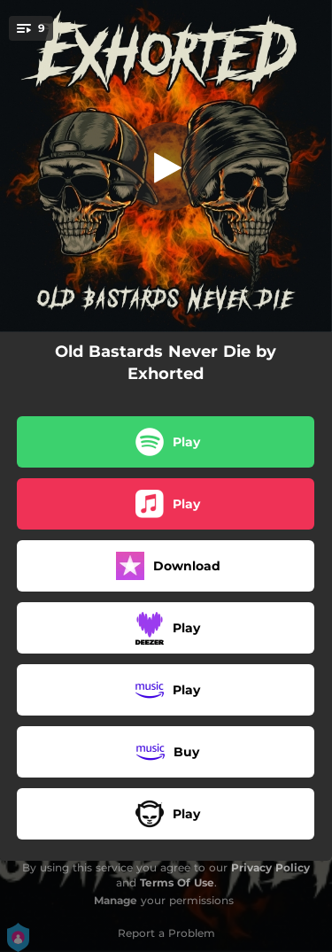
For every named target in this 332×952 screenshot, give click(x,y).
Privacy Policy (270, 867)
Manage (115, 900)
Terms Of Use (177, 882)
